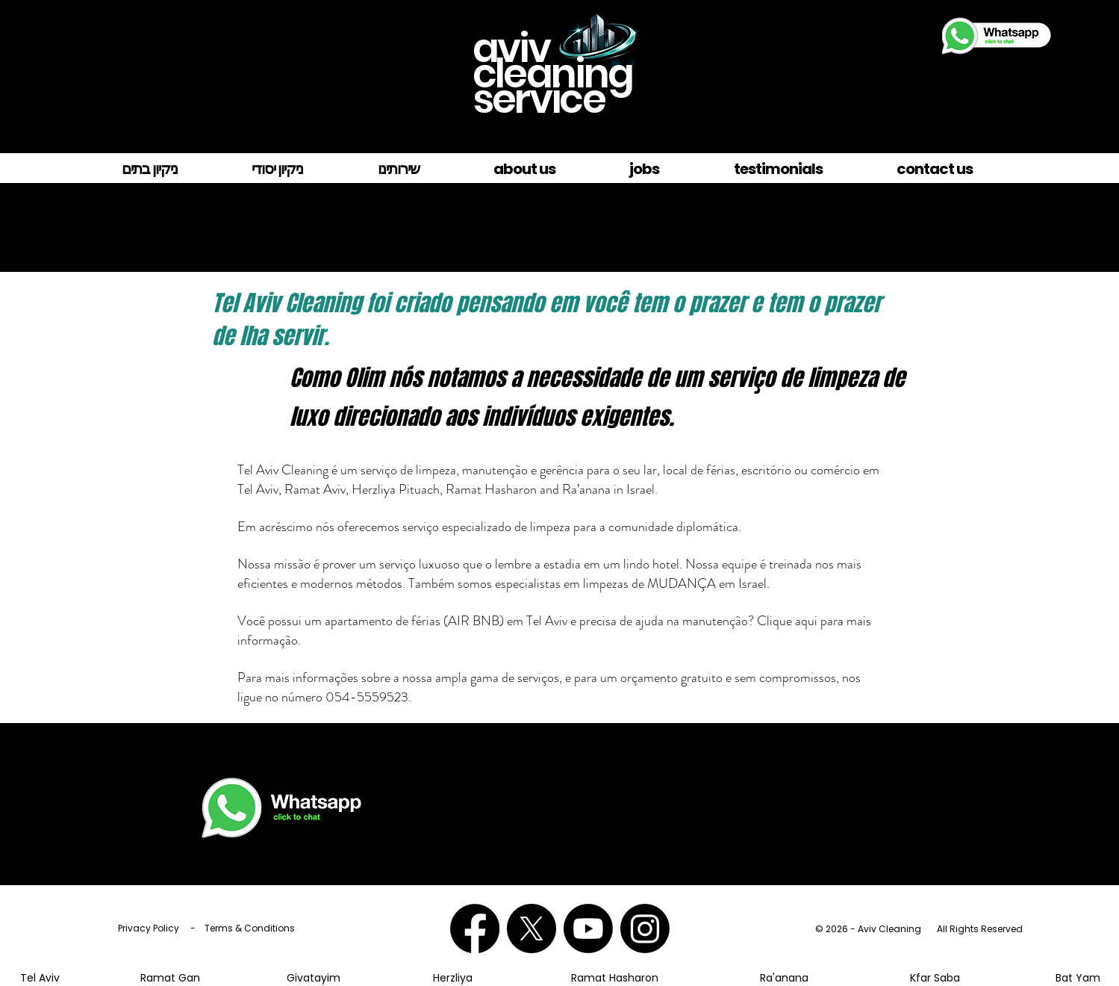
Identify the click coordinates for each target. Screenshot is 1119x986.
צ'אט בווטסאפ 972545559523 (876, 763)
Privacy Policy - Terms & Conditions (206, 928)
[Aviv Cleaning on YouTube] (588, 928)
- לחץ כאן (804, 763)
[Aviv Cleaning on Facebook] (474, 928)
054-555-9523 (876, 779)
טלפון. (911, 779)
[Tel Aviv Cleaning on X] (531, 928)
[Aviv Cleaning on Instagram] (645, 928)
